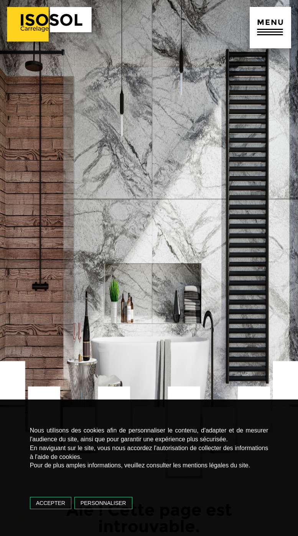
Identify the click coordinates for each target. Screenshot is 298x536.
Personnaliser (103, 503)
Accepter (50, 503)
